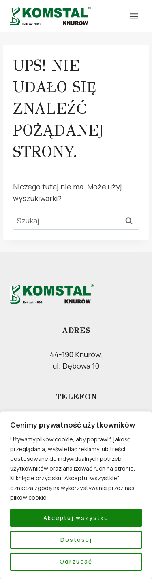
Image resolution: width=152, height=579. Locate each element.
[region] (76, 495)
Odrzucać (76, 561)
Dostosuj (76, 539)
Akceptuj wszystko (76, 518)
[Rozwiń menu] (133, 16)
